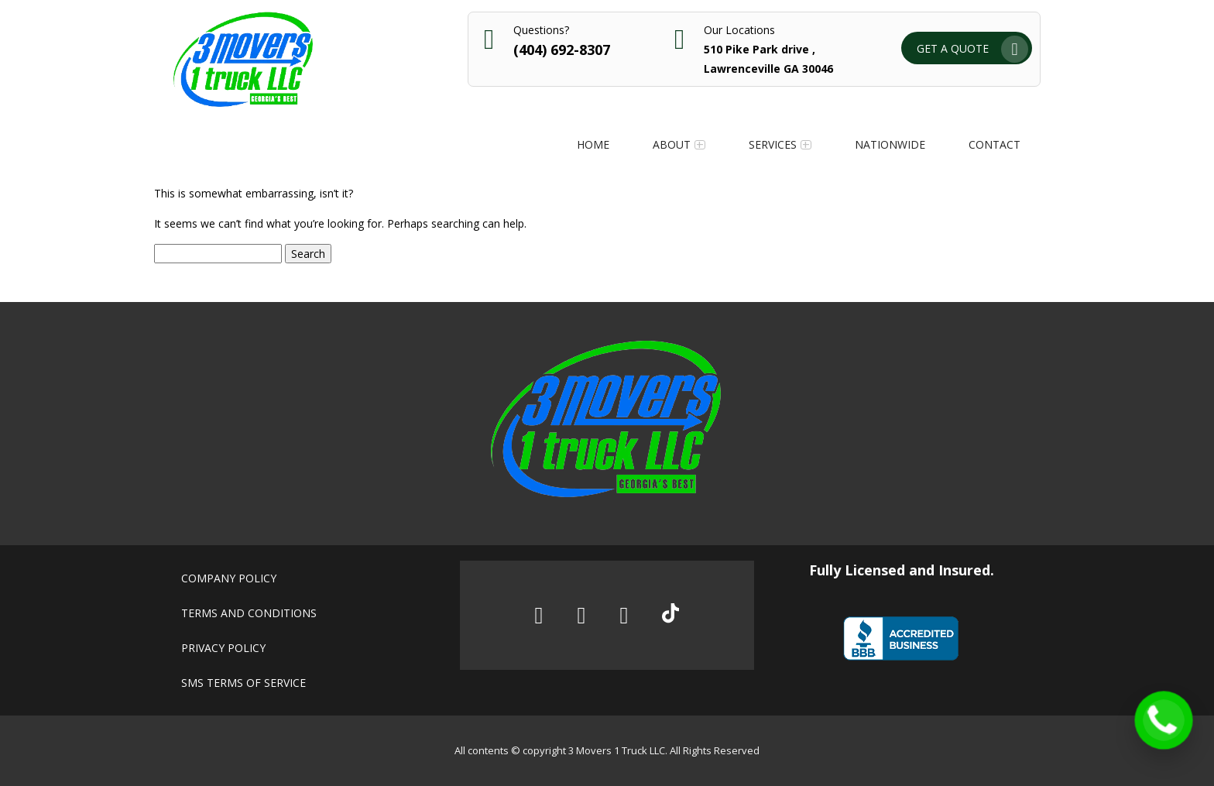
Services (773, 144)
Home (593, 144)
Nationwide (890, 144)
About (672, 144)
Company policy (228, 578)
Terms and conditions (249, 613)
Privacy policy (223, 647)
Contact (994, 144)
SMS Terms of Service (243, 682)
